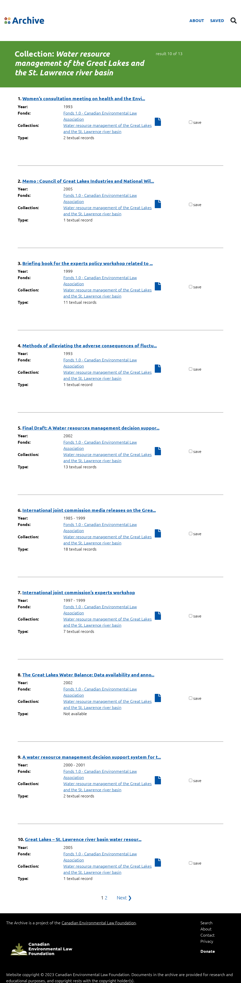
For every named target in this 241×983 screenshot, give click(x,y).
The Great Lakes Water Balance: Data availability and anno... (88, 674)
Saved (217, 20)
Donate (207, 951)
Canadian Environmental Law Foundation (99, 922)
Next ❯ (124, 897)
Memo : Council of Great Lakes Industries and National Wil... (88, 181)
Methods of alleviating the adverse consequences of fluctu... (89, 345)
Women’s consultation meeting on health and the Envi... (83, 98)
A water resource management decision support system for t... (91, 757)
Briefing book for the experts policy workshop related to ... (87, 263)
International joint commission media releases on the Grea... (89, 510)
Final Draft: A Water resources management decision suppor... (90, 428)
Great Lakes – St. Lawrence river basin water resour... (83, 839)
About (196, 20)
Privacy (206, 941)
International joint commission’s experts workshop (78, 592)
